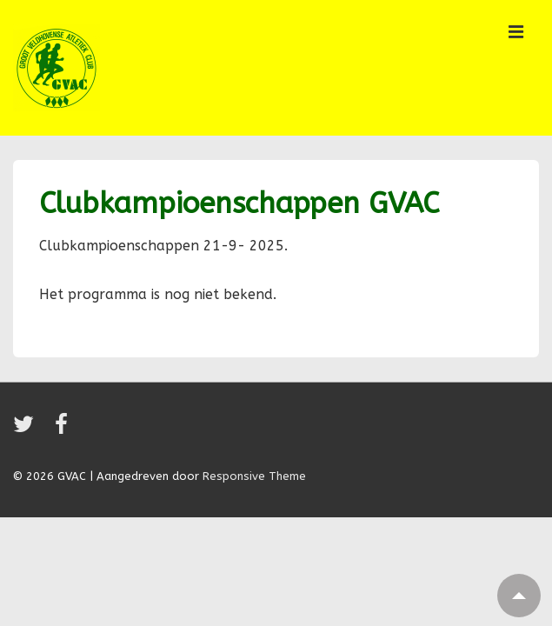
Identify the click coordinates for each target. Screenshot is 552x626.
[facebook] (63, 429)
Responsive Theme (254, 476)
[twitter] (27, 429)
